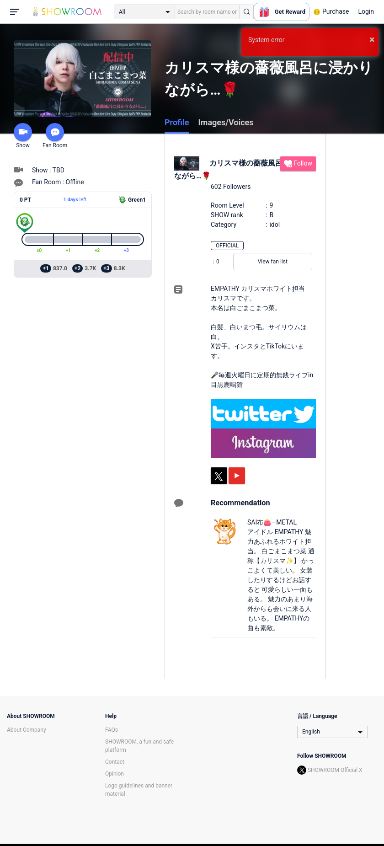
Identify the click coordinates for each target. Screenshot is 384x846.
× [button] (371, 39)
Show (23, 136)
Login (366, 11)
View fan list (273, 261)
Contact (114, 762)
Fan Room (55, 136)
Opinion (114, 774)
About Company (26, 730)
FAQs (111, 730)
